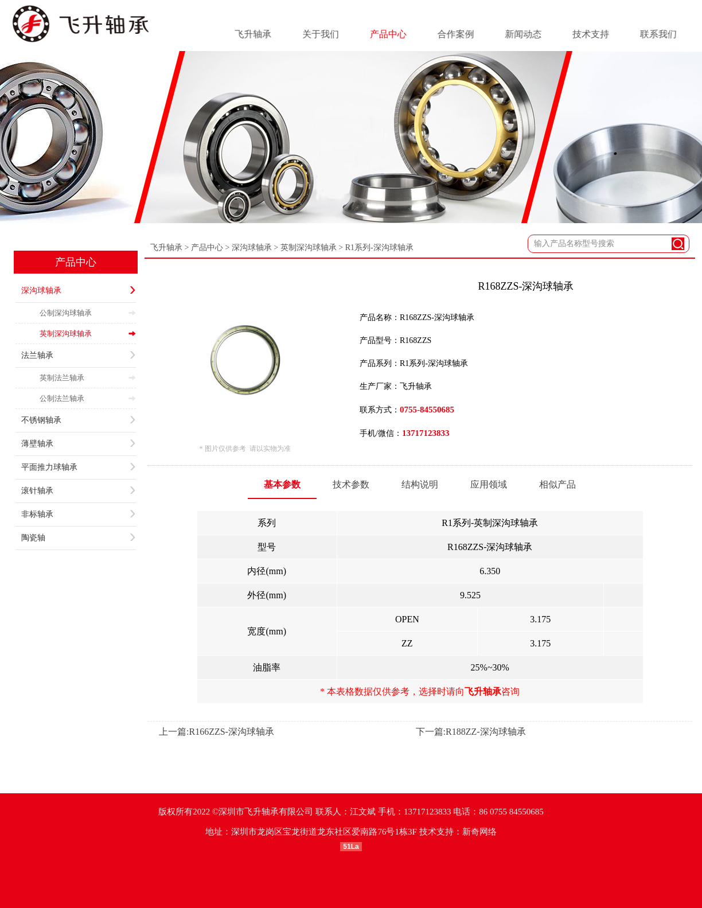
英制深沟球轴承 (88, 334)
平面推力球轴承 (78, 467)
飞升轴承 (166, 247)
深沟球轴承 (78, 290)
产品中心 (75, 262)
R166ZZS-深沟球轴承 (231, 731)
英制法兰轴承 (88, 378)
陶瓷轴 (78, 538)
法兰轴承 (78, 355)
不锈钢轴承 (78, 420)
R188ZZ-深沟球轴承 (486, 731)
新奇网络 (479, 831)
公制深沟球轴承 (88, 313)
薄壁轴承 (78, 443)
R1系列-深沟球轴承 (379, 247)
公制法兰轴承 (88, 398)
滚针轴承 (78, 491)
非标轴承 (78, 514)
